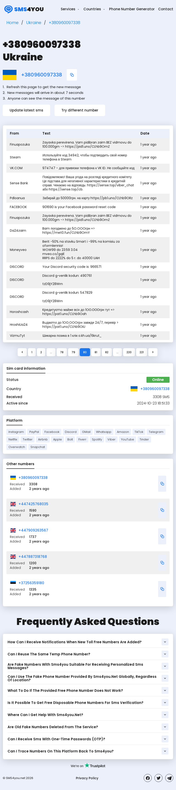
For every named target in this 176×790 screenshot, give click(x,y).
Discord (71, 432)
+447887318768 (32, 556)
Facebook (51, 432)
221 (142, 352)
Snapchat (37, 447)
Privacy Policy (87, 778)
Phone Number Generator (132, 9)
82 (106, 352)
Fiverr (82, 439)
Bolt (70, 439)
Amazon (123, 432)
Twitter (28, 439)
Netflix (12, 439)
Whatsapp (103, 432)
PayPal (34, 432)
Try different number (79, 110)
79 (73, 352)
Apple (57, 439)
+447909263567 (33, 530)
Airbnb (43, 439)
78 (61, 352)
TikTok (139, 432)
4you (23, 9)
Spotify (97, 439)
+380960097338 (41, 74)
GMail (86, 432)
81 (96, 352)
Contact (165, 9)
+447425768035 (33, 504)
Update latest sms (26, 110)
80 (85, 352)
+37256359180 (31, 583)
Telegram (156, 432)
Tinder (144, 439)
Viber (111, 439)
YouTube (127, 439)
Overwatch (16, 447)
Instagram (16, 432)
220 (129, 352)
